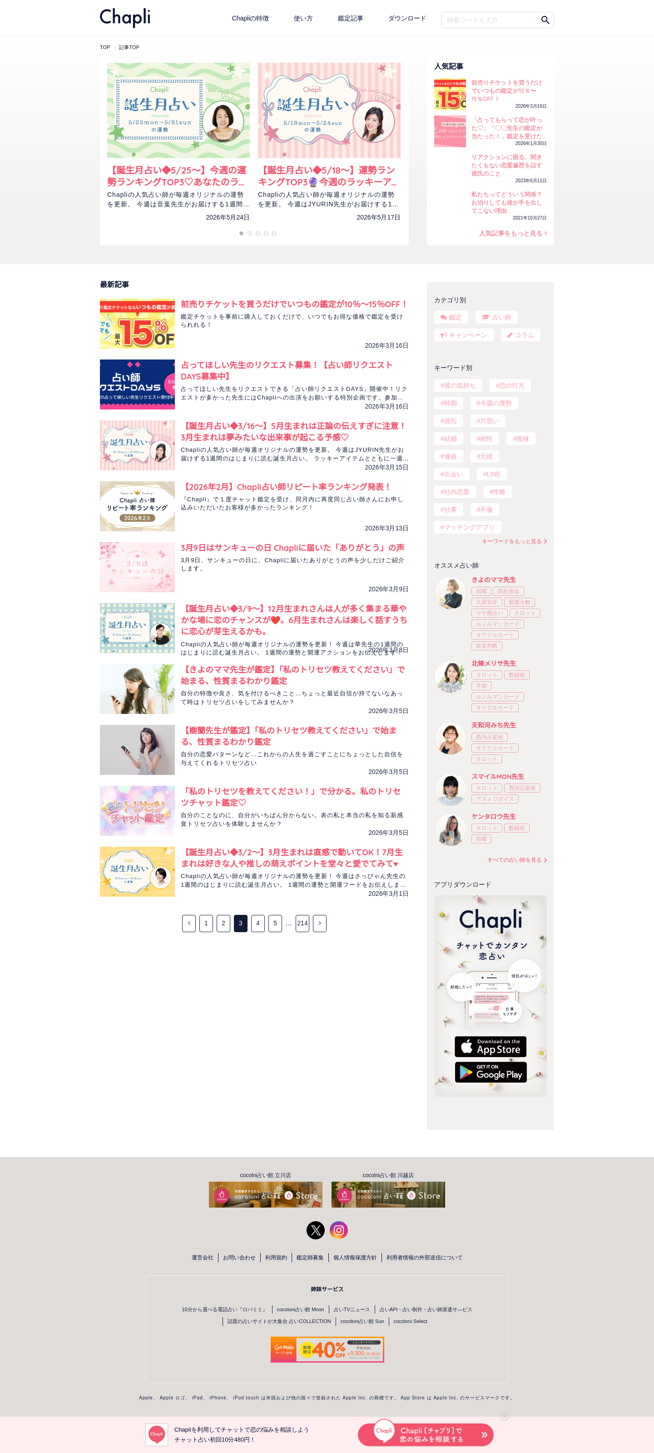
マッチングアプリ (469, 527)
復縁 (522, 438)
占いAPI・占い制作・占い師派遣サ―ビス (426, 1309)
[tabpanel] (178, 153)
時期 (450, 403)
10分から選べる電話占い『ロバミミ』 (225, 1309)
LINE (493, 474)
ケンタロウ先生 (493, 817)
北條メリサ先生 (493, 663)
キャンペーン (468, 335)
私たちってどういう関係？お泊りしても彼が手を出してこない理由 (506, 202)
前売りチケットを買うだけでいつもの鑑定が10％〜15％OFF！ (506, 90)
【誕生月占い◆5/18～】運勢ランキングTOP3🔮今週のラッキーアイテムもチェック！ (329, 176)
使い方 (303, 18)
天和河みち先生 (493, 725)
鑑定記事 (350, 18)
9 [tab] (274, 233)
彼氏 (450, 420)
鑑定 (455, 317)
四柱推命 (509, 591)
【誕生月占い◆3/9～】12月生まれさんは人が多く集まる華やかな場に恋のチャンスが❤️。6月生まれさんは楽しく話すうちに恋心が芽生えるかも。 (294, 620)
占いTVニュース (352, 1309)
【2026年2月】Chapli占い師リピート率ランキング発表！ (286, 487)
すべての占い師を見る (514, 860)
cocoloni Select (410, 1321)
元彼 (486, 456)
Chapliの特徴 (250, 18)
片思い (489, 420)
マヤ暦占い (489, 613)
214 (302, 923)
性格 (499, 491)
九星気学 (487, 602)
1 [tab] (241, 233)
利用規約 (276, 1257)
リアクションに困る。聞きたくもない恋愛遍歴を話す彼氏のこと (506, 165)
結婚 (450, 438)
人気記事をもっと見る (512, 233)
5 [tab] (258, 233)
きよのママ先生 (493, 580)
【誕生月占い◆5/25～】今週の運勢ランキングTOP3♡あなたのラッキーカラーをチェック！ (177, 176)
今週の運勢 (496, 403)
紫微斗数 (519, 602)
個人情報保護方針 (355, 1257)
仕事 (450, 509)
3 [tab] (250, 233)
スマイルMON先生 (497, 777)
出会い (453, 474)
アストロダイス (495, 799)
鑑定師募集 (310, 1257)
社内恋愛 (457, 491)
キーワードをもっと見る (512, 541)
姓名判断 (487, 646)
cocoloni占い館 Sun (362, 1321)
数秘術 (517, 675)
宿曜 (481, 591)
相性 (486, 438)
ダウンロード (407, 18)
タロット (525, 613)
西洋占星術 (489, 737)
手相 (481, 686)
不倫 (486, 509)
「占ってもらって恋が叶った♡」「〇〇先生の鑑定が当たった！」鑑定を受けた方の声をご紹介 (506, 128)
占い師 (501, 317)
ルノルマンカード (498, 624)
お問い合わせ (239, 1257)
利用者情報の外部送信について (424, 1257)
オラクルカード (495, 635)
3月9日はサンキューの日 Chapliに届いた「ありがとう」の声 (292, 548)
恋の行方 (512, 385)
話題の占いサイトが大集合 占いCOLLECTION (279, 1321)
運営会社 (202, 1257)
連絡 (450, 456)
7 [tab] (266, 233)
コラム (524, 335)
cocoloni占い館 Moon (300, 1309)
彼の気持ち (460, 385)
